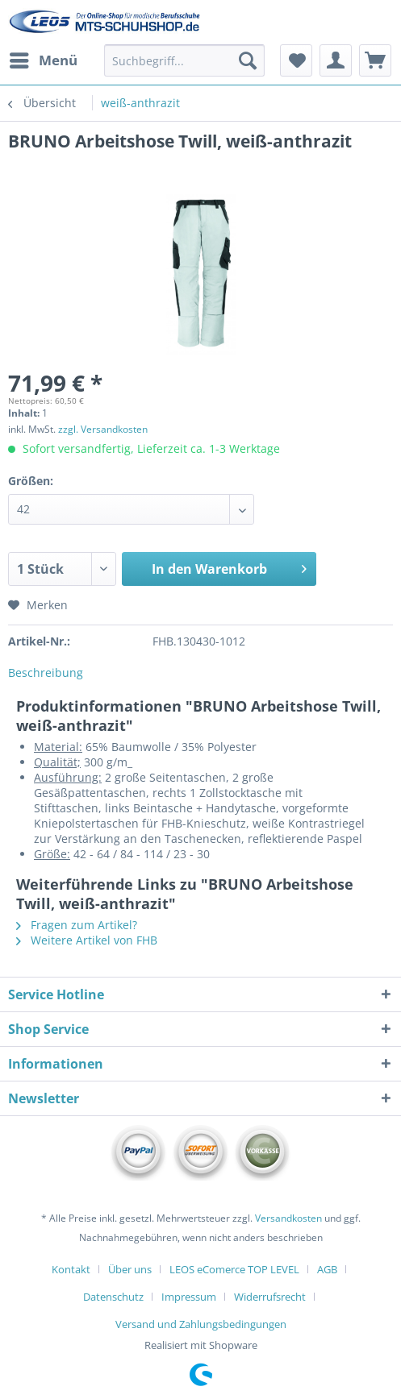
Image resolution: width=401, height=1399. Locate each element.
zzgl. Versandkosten (103, 429)
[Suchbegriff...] (184, 60)
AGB (327, 1269)
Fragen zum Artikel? (76, 924)
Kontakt (71, 1269)
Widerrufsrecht (270, 1296)
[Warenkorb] (375, 60)
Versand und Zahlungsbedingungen (200, 1324)
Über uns (130, 1269)
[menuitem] (43, 60)
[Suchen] (248, 60)
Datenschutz (113, 1296)
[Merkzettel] (296, 60)
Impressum (188, 1296)
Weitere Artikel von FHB (86, 940)
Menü (43, 58)
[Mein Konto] (336, 60)
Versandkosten (288, 1218)
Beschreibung (45, 672)
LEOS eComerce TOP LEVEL (234, 1269)
